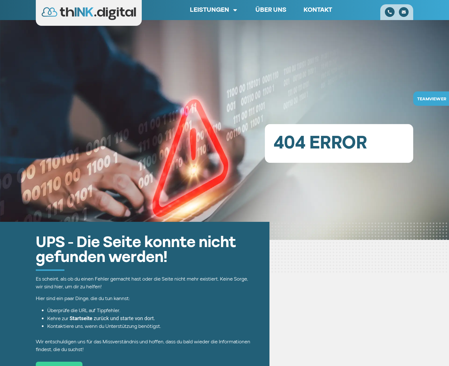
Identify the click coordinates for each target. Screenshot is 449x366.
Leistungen (214, 10)
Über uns (270, 9)
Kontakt (318, 9)
